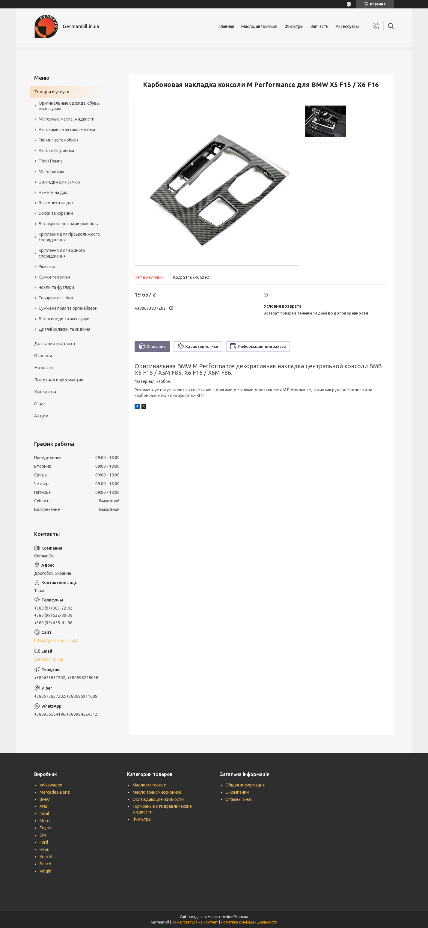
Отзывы (43, 355)
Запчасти (319, 26)
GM (43, 835)
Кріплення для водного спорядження (62, 253)
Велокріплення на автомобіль (68, 223)
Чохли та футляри (56, 287)
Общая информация (245, 785)
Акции (41, 415)
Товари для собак (56, 297)
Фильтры (293, 26)
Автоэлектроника (56, 150)
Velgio (45, 871)
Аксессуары (347, 26)
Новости (43, 367)
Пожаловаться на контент (195, 922)
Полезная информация (58, 379)
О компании (237, 792)
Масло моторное (149, 785)
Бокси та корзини (56, 213)
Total (44, 813)
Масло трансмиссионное (157, 792)
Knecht (46, 856)
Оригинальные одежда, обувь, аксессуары (69, 106)
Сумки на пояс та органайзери (68, 308)
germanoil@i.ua (48, 659)
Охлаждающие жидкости (158, 799)
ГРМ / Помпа (51, 161)
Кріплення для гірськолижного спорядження (69, 237)
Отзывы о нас (238, 799)
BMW (45, 799)
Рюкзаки (47, 266)
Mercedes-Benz (55, 792)
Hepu (44, 849)
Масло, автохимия (259, 26)
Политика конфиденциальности (249, 922)
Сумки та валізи (54, 277)
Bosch (45, 863)
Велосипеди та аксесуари (64, 318)
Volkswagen (51, 785)
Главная (226, 26)
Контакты (45, 391)
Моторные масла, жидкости (66, 119)
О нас (40, 403)
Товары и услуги (51, 91)
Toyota (46, 827)
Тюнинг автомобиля (59, 140)
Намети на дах (53, 192)
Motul (45, 820)
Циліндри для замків (59, 182)
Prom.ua (241, 917)
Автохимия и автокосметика (67, 129)
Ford (44, 842)
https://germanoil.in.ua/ (56, 640)
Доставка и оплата (54, 343)
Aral (43, 806)
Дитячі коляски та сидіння (64, 329)
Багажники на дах (56, 202)
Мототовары (51, 171)
